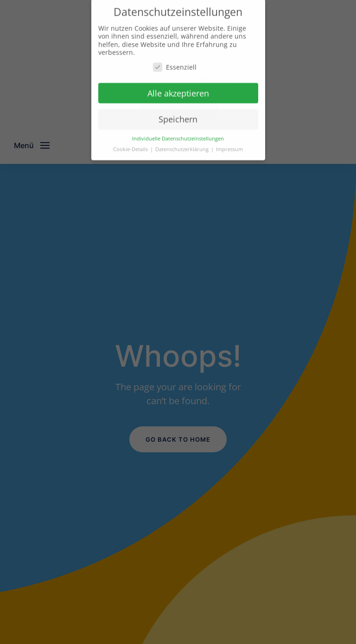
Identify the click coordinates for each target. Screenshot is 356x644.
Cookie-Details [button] (131, 145)
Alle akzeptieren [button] (178, 89)
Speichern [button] (178, 115)
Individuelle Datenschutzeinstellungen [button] (178, 134)
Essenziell (175, 63)
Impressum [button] (229, 145)
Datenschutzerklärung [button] (182, 145)
